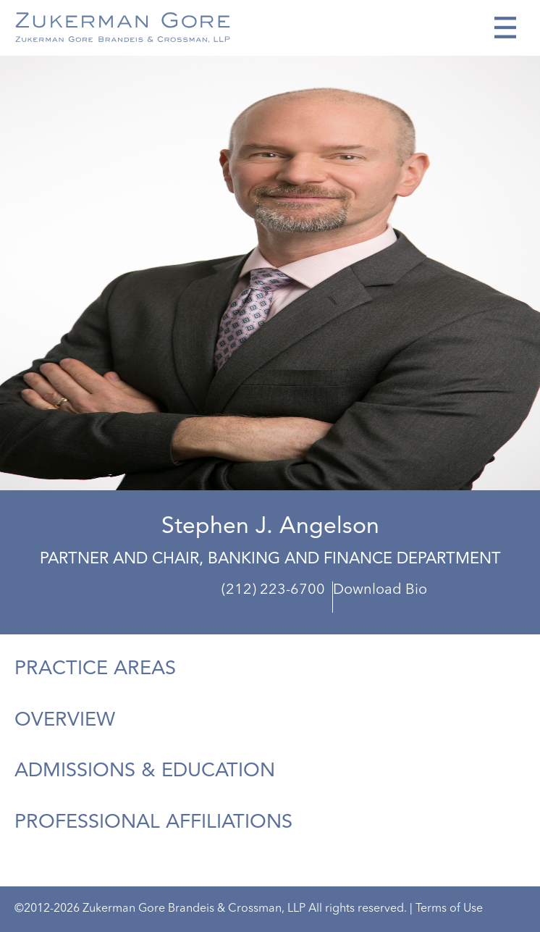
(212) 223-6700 (273, 590)
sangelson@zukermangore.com (445, 602)
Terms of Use (449, 909)
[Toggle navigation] (505, 27)
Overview (64, 720)
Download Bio (380, 590)
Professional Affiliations (153, 823)
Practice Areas (95, 669)
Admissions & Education (144, 771)
